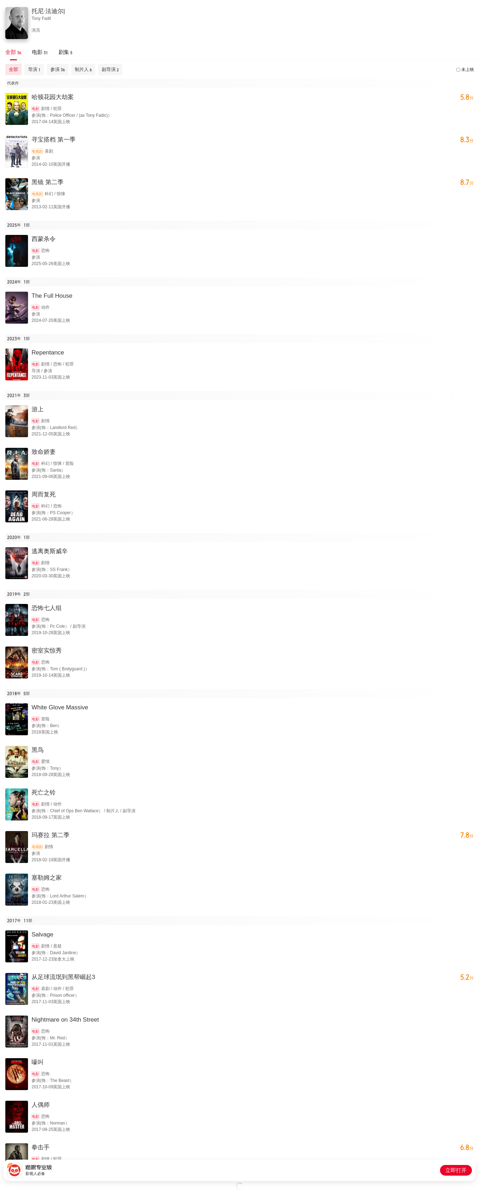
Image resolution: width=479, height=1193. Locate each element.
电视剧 (37, 151)
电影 (35, 109)
